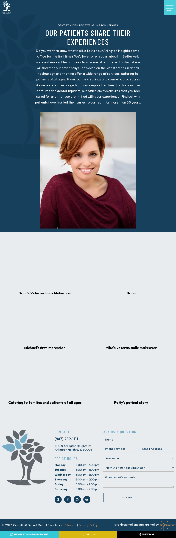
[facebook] (67, 499)
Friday (59, 484)
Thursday (61, 479)
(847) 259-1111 (66, 438)
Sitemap (70, 525)
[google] (58, 499)
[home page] (6, 7)
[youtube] (86, 499)
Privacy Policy (88, 525)
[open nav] (169, 7)
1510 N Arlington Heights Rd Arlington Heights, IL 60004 (73, 447)
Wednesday (63, 474)
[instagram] (77, 499)
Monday (60, 465)
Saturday (61, 489)
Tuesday (60, 469)
